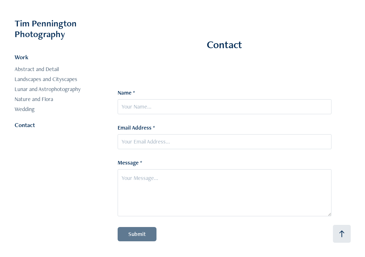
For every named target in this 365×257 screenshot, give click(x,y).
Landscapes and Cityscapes (46, 79)
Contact (25, 125)
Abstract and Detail (37, 69)
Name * (126, 93)
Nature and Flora (34, 99)
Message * (130, 163)
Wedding (25, 109)
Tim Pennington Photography (47, 28)
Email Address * (136, 128)
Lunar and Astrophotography (48, 89)
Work (22, 57)
